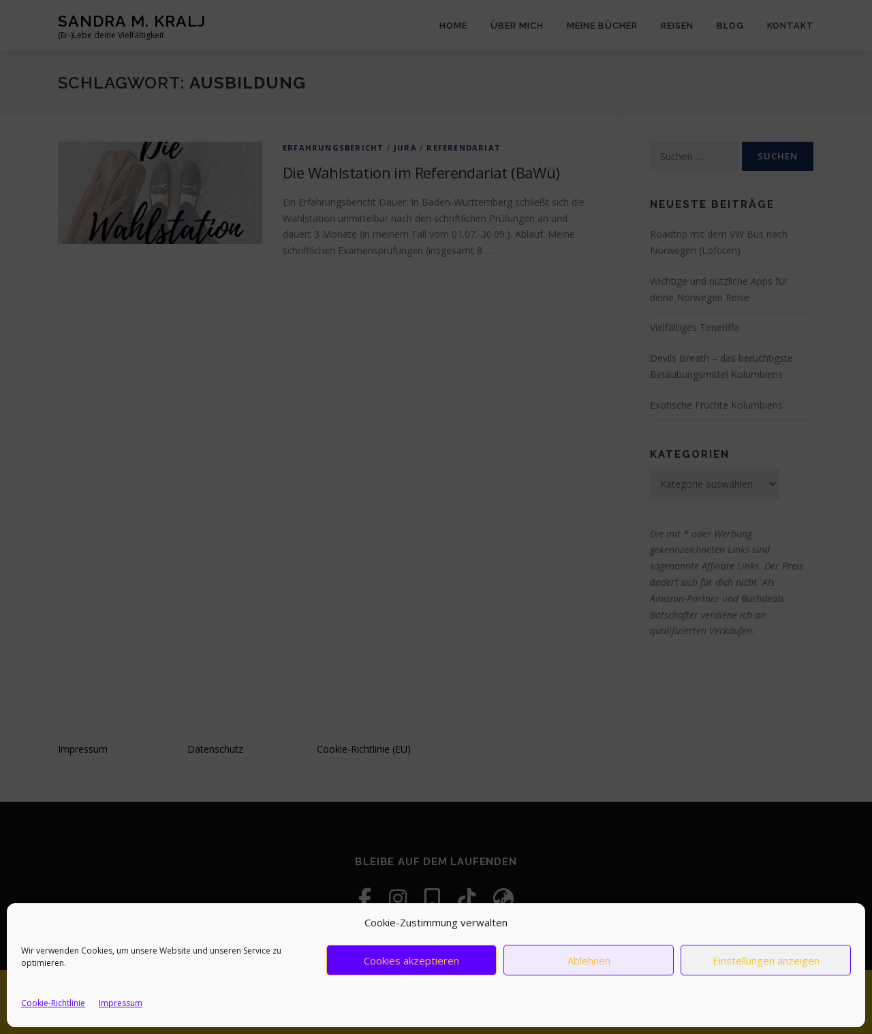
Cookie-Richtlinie (53, 1003)
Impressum (120, 1003)
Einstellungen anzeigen (766, 960)
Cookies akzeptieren (411, 960)
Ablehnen (588, 960)
